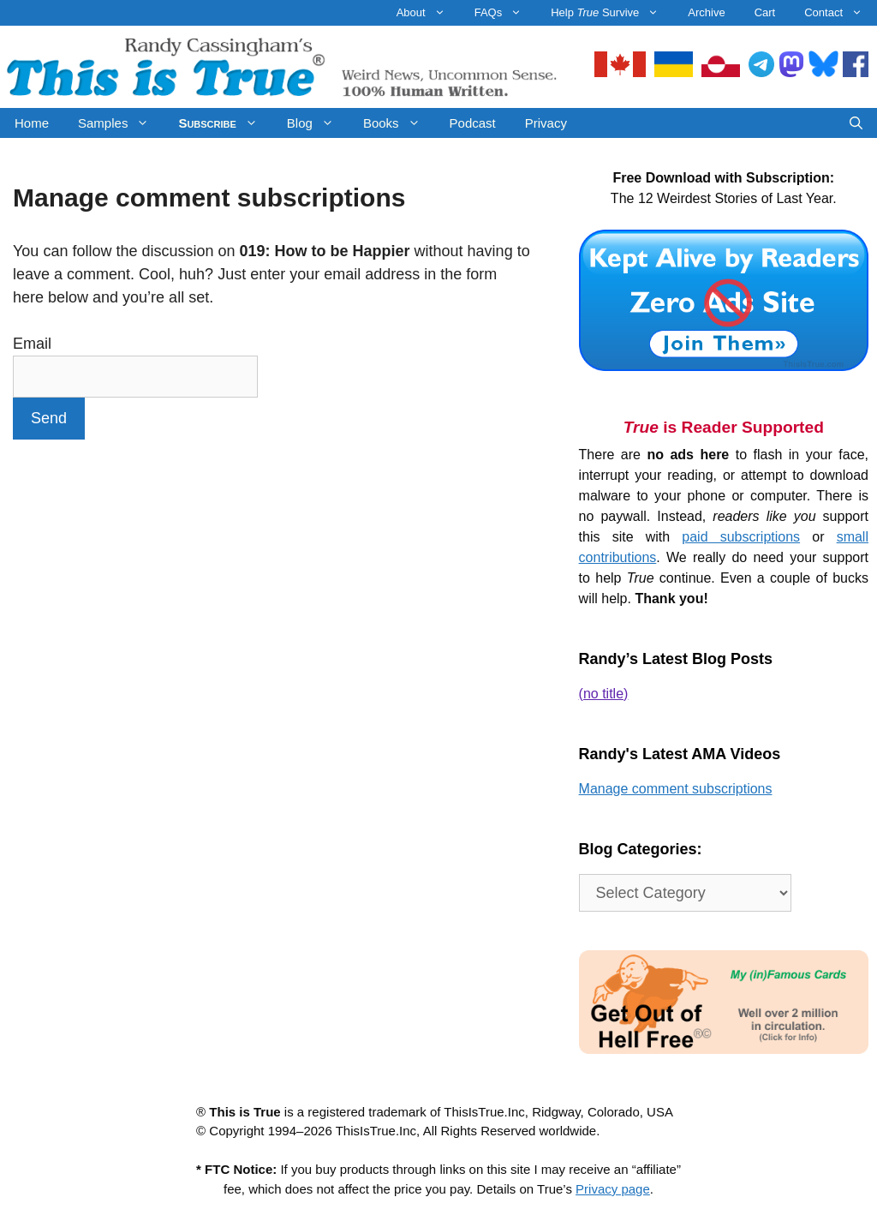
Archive (706, 12)
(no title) (604, 693)
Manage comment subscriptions (676, 788)
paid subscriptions (741, 537)
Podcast (473, 123)
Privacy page (613, 1189)
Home (32, 123)
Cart (765, 12)
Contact (840, 13)
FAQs (505, 13)
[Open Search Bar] (856, 123)
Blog (318, 123)
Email (32, 343)
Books (399, 123)
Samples (121, 123)
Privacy (546, 123)
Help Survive (612, 13)
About (428, 13)
